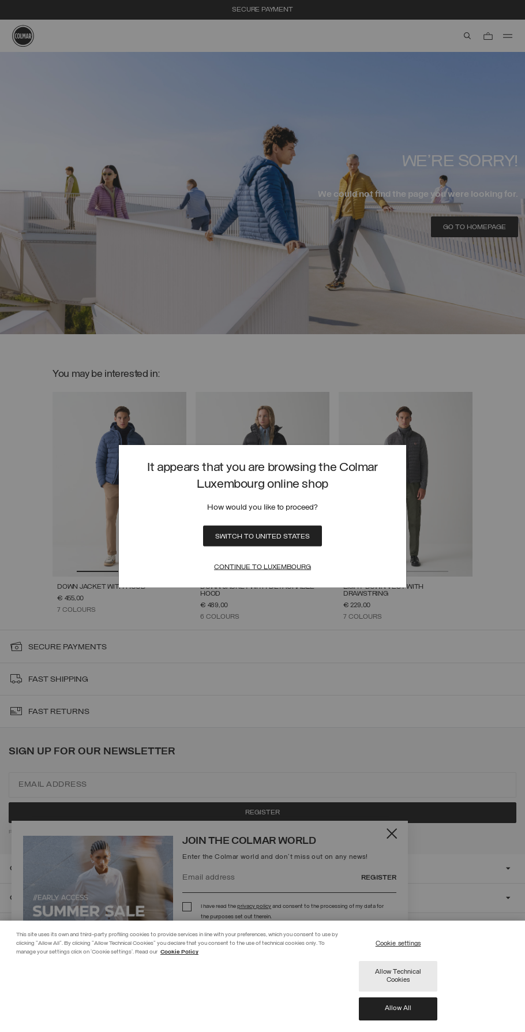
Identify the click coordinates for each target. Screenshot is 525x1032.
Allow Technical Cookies (398, 976)
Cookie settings (398, 943)
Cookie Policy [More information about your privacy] (179, 952)
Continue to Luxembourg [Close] (262, 566)
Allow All (398, 1008)
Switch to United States (262, 536)
